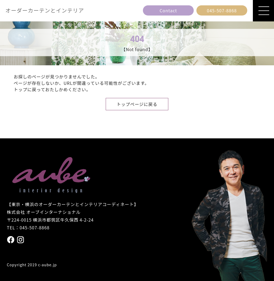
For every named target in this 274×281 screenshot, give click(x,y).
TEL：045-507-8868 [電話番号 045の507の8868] (28, 227)
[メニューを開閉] (263, 10)
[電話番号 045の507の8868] (221, 10)
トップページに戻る (137, 104)
